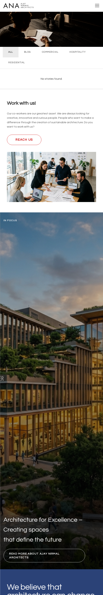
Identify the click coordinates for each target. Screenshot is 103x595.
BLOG (27, 52)
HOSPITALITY (77, 52)
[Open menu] (97, 5)
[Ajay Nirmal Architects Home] (18, 5)
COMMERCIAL (50, 52)
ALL (10, 52)
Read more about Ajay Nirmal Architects (34, 555)
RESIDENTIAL (16, 63)
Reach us (24, 139)
